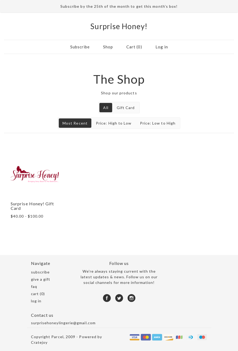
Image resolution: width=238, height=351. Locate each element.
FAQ (34, 286)
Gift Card (126, 107)
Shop (108, 46)
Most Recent (75, 123)
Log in (161, 46)
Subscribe (80, 46)
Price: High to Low (113, 123)
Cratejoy (39, 342)
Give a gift (40, 279)
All (105, 107)
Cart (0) (134, 46)
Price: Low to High (157, 123)
